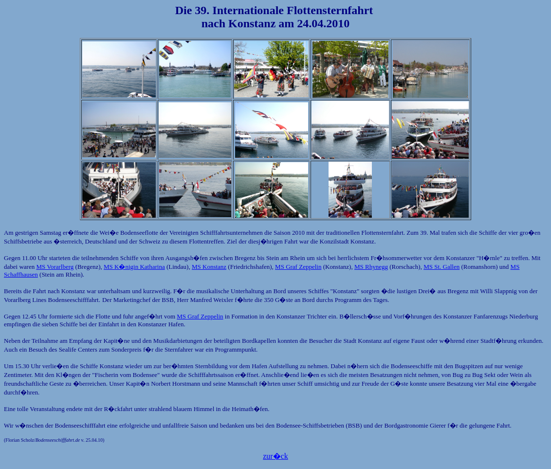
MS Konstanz (209, 266)
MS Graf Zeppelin (298, 266)
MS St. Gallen (441, 266)
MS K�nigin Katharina (134, 266)
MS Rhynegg (371, 266)
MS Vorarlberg (54, 266)
